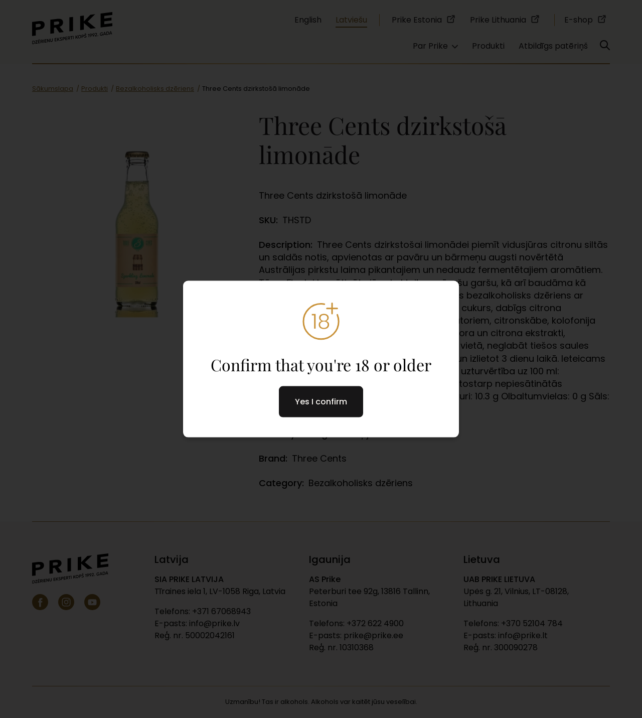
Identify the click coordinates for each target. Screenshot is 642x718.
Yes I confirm (321, 401)
